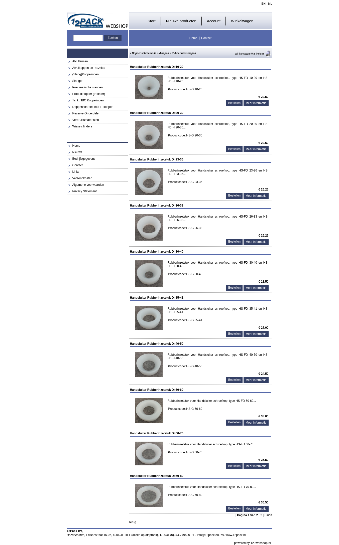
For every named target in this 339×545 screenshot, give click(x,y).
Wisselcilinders (82, 126)
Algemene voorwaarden (88, 185)
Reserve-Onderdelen (86, 113)
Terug (132, 522)
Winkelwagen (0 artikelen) (253, 53)
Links (75, 171)
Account (213, 21)
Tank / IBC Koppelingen (88, 100)
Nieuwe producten (181, 21)
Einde (268, 515)
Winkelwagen (242, 21)
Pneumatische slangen (87, 87)
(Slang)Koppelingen (85, 74)
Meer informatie (256, 103)
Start (152, 21)
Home (193, 38)
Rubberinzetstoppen (184, 53)
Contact (206, 38)
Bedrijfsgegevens (83, 158)
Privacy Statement (84, 191)
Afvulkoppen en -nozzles (88, 68)
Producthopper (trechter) (88, 94)
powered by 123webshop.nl (252, 543)
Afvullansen (80, 61)
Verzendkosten (82, 178)
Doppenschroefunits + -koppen (93, 107)
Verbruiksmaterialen (85, 120)
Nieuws (77, 152)
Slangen (77, 81)
